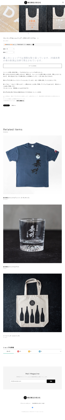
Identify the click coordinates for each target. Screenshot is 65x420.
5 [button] (32, 33)
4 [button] (31, 33)
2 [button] (29, 33)
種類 (4, 49)
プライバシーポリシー (25, 403)
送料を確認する (20, 100)
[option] (32, 18)
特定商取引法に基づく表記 (38, 403)
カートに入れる (32, 65)
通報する (14, 105)
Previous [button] (2, 18)
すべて (8, 351)
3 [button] (30, 33)
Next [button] (62, 18)
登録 (51, 381)
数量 (4, 52)
